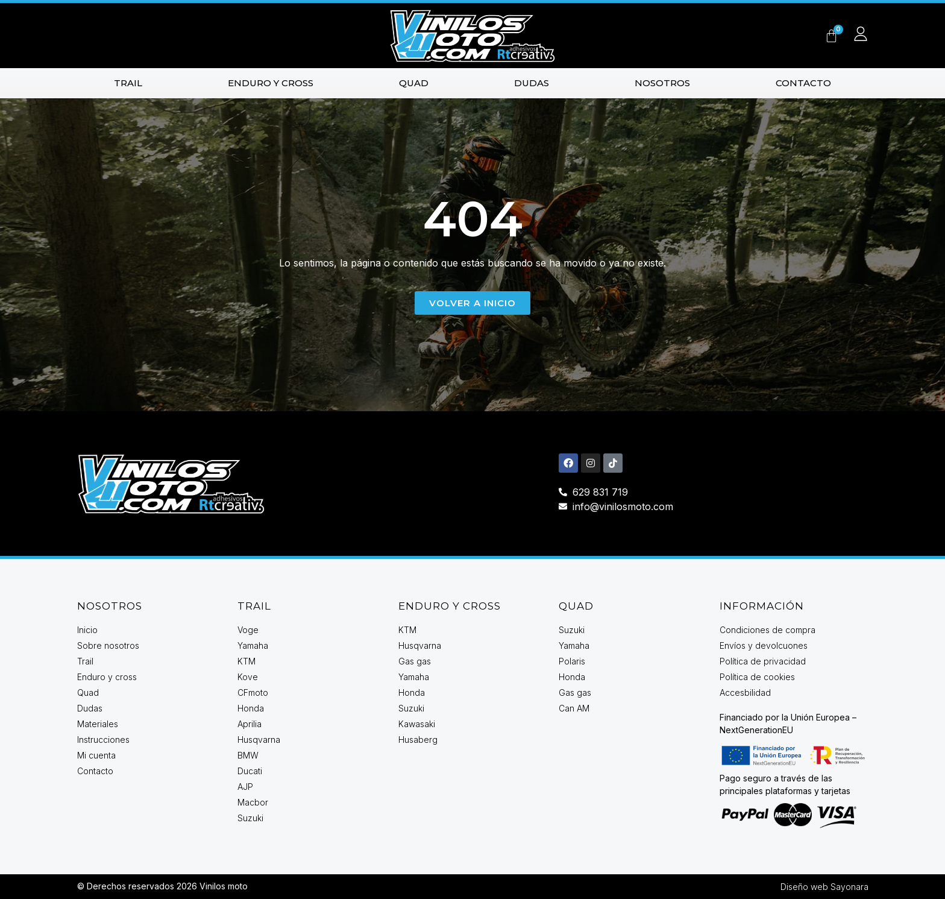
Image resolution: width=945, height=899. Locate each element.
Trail (128, 83)
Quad (414, 83)
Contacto (803, 83)
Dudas (531, 83)
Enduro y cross (270, 83)
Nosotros (662, 83)
